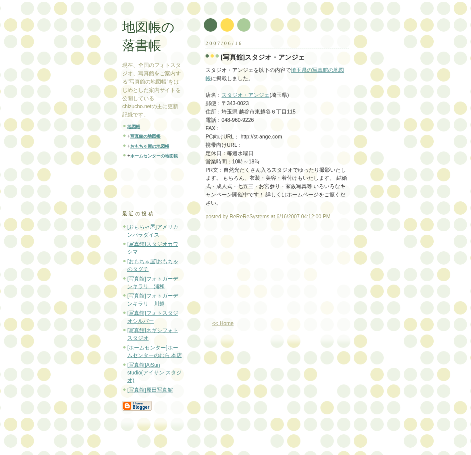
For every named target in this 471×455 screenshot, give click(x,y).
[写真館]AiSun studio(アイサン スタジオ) (154, 372)
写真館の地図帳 (145, 136)
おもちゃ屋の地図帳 (149, 146)
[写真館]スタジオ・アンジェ (263, 57)
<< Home (223, 323)
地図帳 (133, 126)
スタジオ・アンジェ (245, 95)
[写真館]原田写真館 (150, 390)
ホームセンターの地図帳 (154, 155)
